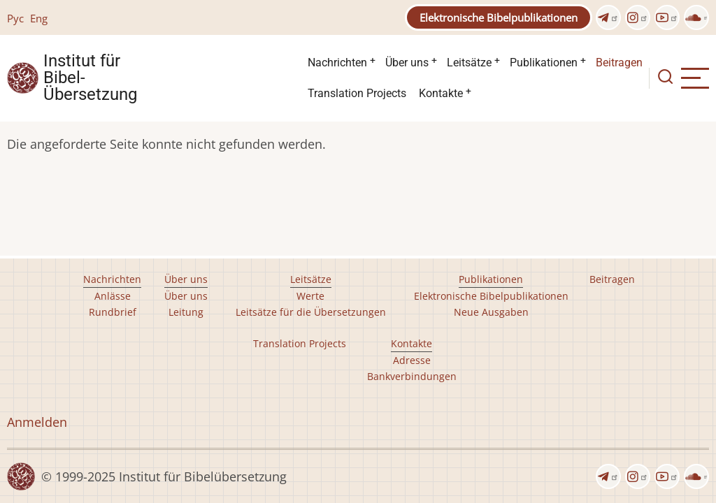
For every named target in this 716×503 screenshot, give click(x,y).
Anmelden (37, 422)
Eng (39, 18)
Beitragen (619, 62)
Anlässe (112, 295)
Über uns (407, 62)
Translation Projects (357, 93)
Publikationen (544, 62)
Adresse (412, 360)
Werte (310, 295)
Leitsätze (469, 62)
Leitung (186, 312)
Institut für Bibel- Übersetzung (90, 78)
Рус (15, 18)
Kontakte (441, 93)
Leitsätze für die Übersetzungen (311, 312)
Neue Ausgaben (491, 312)
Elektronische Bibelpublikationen (499, 17)
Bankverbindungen (412, 376)
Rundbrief (112, 312)
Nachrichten (337, 62)
